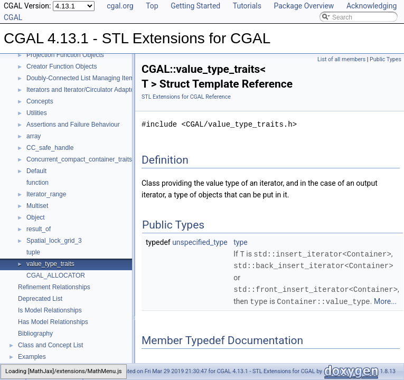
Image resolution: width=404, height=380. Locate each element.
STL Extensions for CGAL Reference (186, 96)
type (240, 242)
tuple (33, 252)
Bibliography (35, 333)
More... (385, 300)
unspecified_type (200, 242)
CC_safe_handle (49, 147)
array (33, 136)
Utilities (36, 113)
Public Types (385, 59)
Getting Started (195, 6)
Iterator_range (46, 194)
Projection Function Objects (65, 55)
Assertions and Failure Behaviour (73, 124)
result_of (38, 229)
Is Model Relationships (50, 310)
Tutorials (247, 6)
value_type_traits (50, 264)
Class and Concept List (50, 345)
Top (152, 6)
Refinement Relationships (54, 287)
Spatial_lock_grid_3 (54, 240)
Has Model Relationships (53, 322)
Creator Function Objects (61, 66)
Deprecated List (40, 298)
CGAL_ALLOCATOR (55, 275)
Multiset (37, 206)
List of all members (341, 59)
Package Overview (304, 6)
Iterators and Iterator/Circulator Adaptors (82, 89)
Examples (32, 356)
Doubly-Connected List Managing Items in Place (94, 78)
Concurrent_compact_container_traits (79, 159)
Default (36, 171)
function (37, 182)
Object (35, 217)
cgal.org (120, 6)
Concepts (39, 101)
